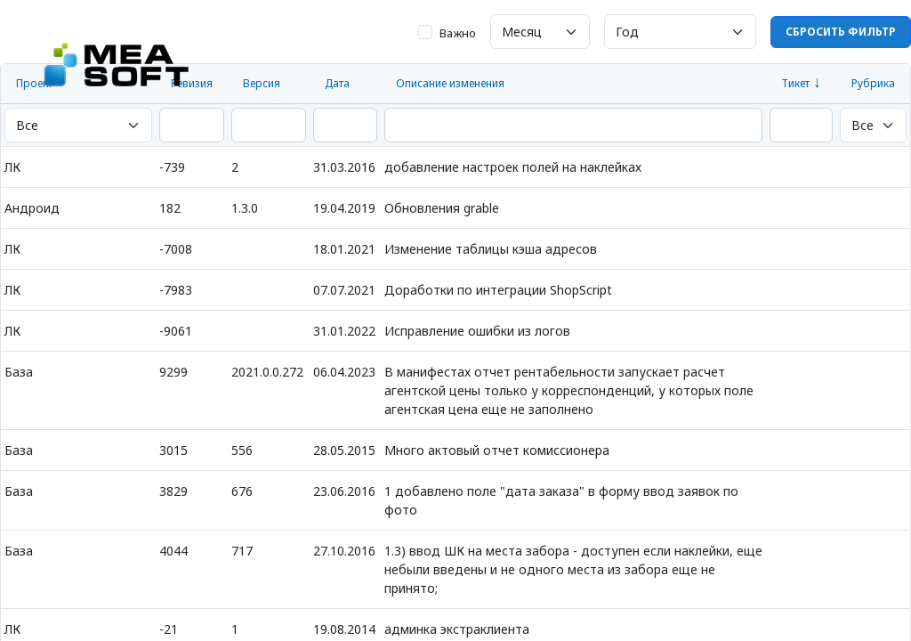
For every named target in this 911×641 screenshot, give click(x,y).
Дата (337, 83)
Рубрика (873, 83)
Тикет (795, 83)
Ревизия (192, 83)
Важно (457, 33)
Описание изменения (450, 83)
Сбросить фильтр (841, 31)
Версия (261, 83)
